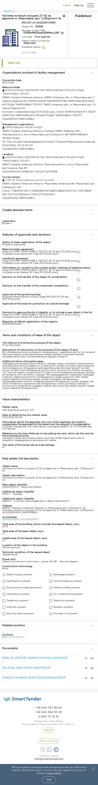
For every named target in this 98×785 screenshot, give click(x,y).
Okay (49, 780)
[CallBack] (49, 730)
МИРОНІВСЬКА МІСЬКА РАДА (22, 127)
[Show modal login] (66, 5)
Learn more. (54, 773)
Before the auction (13, 637)
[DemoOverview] (49, 741)
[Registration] (78, 5)
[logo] (22, 699)
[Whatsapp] (49, 751)
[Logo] (7, 5)
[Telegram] (56, 751)
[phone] (48, 707)
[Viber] (42, 751)
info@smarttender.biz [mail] (49, 759)
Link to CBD (29, 53)
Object (8, 11)
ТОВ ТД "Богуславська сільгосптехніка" (28, 180)
